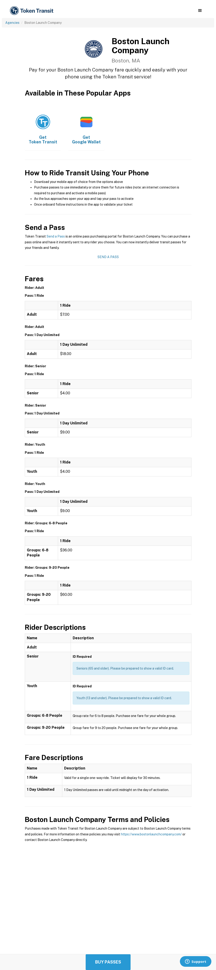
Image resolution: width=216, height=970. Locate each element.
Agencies (12, 23)
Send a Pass (56, 236)
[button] (200, 11)
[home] (32, 11)
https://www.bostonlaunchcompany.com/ (151, 834)
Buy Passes (108, 962)
